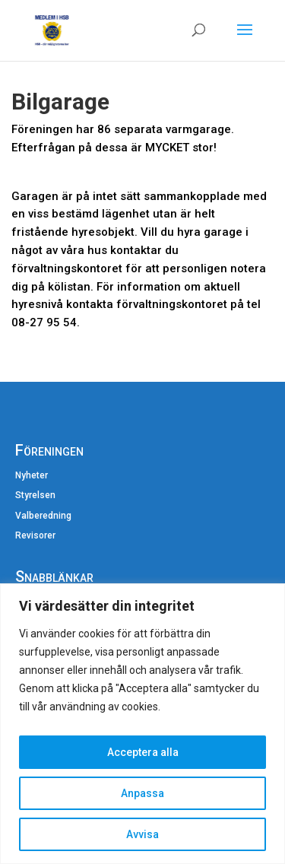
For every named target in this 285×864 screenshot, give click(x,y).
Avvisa (142, 834)
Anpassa (142, 793)
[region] (142, 723)
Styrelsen (35, 495)
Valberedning (43, 515)
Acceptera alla (143, 752)
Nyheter (31, 475)
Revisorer (35, 535)
